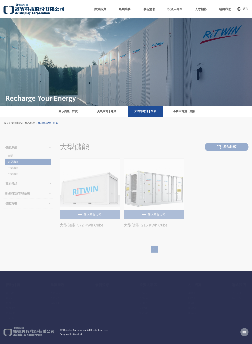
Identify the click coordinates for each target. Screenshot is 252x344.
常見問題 (144, 311)
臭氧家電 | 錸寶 (106, 111)
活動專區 (144, 306)
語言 (245, 9)
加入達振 (192, 311)
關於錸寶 (106, 9)
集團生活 (192, 295)
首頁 (6, 123)
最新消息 (153, 9)
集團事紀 (10, 301)
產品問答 (55, 295)
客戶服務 (236, 295)
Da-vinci (77, 336)
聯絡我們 (225, 9)
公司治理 (144, 301)
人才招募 (202, 9)
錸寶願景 (10, 295)
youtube (244, 334)
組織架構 (10, 311)
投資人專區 (178, 9)
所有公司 (236, 291)
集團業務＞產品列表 (23, 123)
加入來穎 (192, 306)
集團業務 (130, 9)
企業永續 (10, 316)
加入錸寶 (192, 301)
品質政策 (55, 301)
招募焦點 (192, 291)
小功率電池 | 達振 (184, 111)
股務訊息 (144, 295)
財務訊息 (144, 291)
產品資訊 (55, 291)
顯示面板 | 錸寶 (68, 111)
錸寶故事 (10, 291)
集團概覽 (10, 306)
